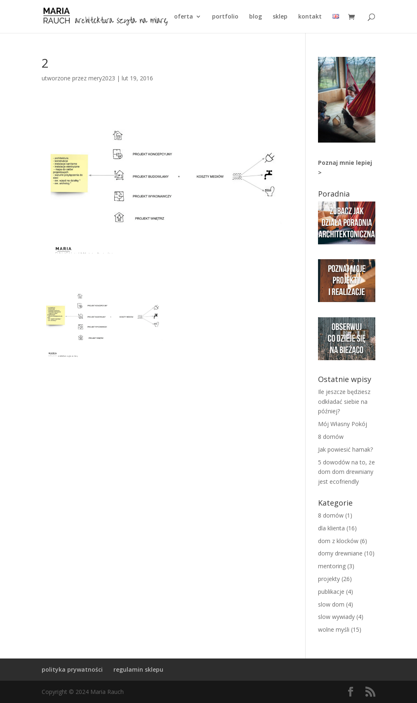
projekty (329, 579)
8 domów (331, 437)
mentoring (332, 566)
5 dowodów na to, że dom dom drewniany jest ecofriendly (346, 472)
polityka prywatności (72, 669)
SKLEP (280, 17)
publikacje (331, 591)
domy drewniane (340, 553)
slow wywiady (336, 617)
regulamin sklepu (138, 669)
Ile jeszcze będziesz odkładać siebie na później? (344, 401)
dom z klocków (338, 541)
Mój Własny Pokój (342, 424)
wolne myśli (333, 629)
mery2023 (101, 78)
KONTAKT (310, 17)
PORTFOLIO (225, 17)
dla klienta (331, 528)
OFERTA (183, 17)
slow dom (331, 604)
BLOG (255, 17)
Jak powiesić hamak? (345, 449)
